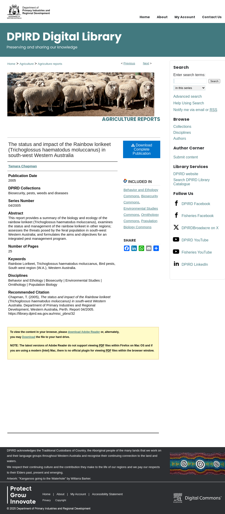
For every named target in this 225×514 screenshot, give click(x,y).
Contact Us (212, 17)
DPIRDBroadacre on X (200, 228)
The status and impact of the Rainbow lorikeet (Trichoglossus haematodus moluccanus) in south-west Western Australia (59, 149)
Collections (182, 126)
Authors (179, 138)
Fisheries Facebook (198, 216)
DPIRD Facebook (196, 204)
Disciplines (182, 132)
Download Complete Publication (141, 149)
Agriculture (27, 64)
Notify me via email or (195, 110)
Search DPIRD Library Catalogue (191, 182)
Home (11, 64)
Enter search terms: (189, 75)
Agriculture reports (50, 64)
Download (28, 337)
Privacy (46, 500)
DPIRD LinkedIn (195, 264)
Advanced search (187, 96)
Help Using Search (188, 103)
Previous (129, 63)
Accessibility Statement (107, 494)
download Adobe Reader (84, 332)
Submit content (185, 157)
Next (146, 63)
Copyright (60, 500)
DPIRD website (185, 174)
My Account (78, 494)
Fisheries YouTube (197, 252)
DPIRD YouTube (195, 240)
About (60, 494)
